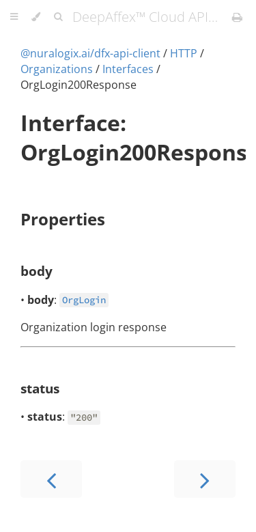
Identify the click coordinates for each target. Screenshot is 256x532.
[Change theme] (36, 17)
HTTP (183, 53)
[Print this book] (237, 17)
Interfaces (128, 68)
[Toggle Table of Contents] (14, 17)
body (36, 270)
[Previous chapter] (51, 479)
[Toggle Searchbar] (58, 17)
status (39, 388)
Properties (62, 219)
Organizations (56, 68)
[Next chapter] (205, 479)
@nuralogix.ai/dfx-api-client (90, 53)
